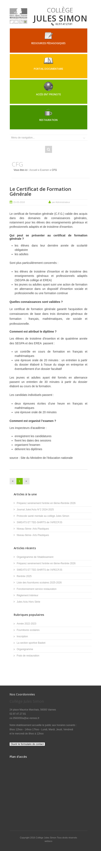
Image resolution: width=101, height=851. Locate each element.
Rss (21, 22)
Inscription (22, 636)
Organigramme (25, 649)
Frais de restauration (28, 655)
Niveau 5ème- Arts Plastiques (33, 528)
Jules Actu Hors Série (28, 601)
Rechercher (48, 149)
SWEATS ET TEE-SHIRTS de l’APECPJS (39, 522)
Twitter (12, 22)
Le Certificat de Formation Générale (40, 191)
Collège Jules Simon (46, 837)
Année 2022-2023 (26, 623)
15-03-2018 (19, 202)
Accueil (33, 170)
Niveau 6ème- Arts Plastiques (33, 535)
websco (48, 841)
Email (16, 22)
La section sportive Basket (31, 642)
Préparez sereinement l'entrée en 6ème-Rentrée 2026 (46, 503)
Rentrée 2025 (24, 576)
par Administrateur (61, 202)
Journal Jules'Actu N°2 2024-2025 (35, 509)
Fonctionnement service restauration (37, 589)
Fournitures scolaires (28, 630)
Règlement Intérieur (27, 595)
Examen (44, 170)
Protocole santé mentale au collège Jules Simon (43, 516)
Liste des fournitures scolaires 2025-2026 (39, 582)
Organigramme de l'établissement (35, 557)
